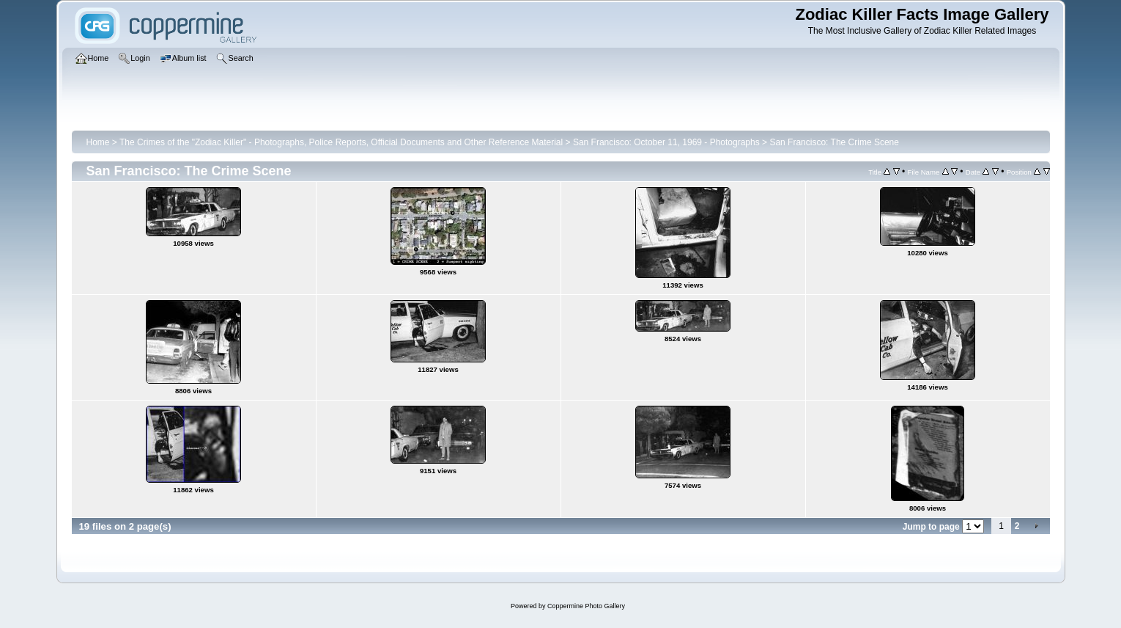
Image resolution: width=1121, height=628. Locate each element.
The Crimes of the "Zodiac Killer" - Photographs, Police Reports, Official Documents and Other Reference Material (341, 142)
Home (98, 142)
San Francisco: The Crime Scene (834, 142)
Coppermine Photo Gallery (586, 606)
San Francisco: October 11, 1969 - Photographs (666, 142)
